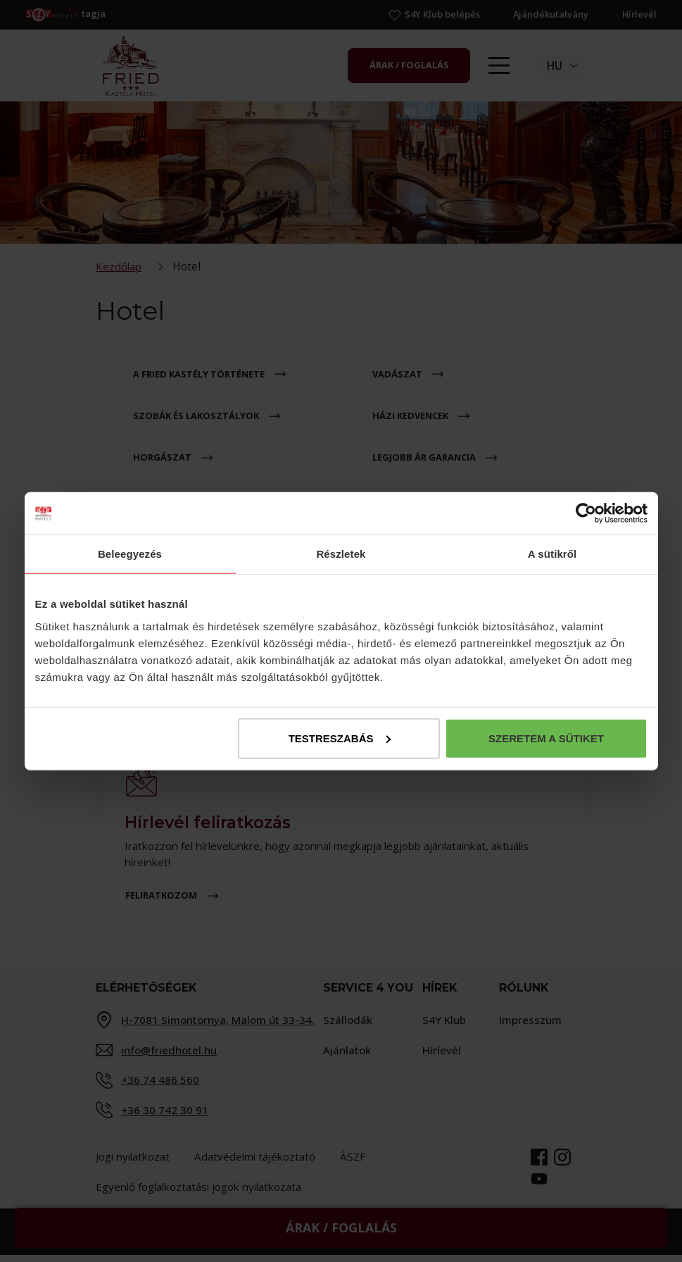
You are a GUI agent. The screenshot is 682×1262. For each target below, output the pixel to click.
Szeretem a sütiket (546, 738)
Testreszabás (340, 738)
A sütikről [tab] (552, 554)
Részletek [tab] (340, 554)
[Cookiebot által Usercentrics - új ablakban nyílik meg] (586, 513)
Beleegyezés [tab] (130, 554)
